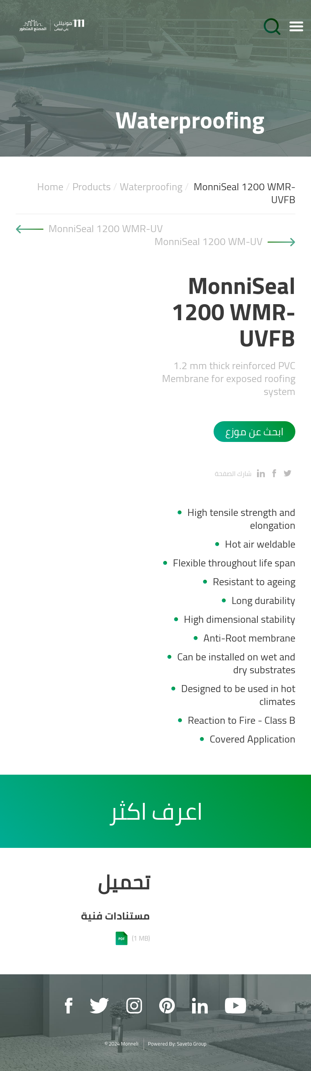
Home (50, 186)
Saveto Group (192, 1043)
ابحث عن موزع (254, 431)
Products (91, 186)
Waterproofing (151, 186)
